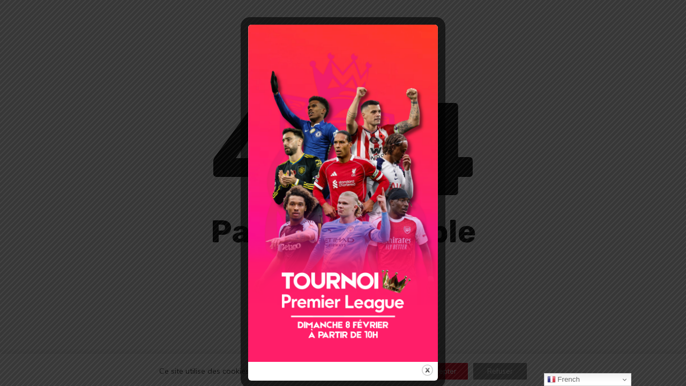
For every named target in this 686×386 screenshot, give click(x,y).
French (563, 379)
